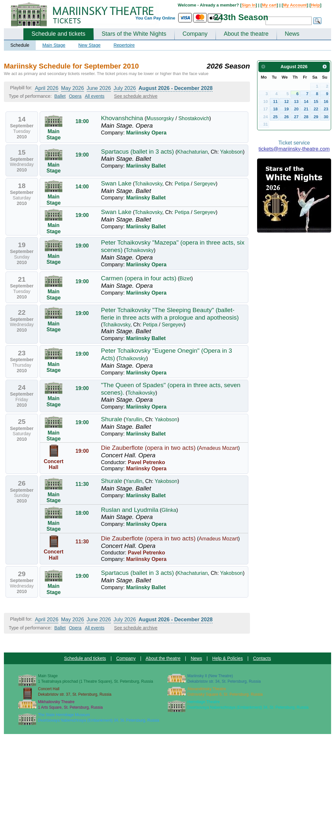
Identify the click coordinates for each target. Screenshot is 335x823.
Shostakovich (193, 118)
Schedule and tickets (58, 34)
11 (275, 101)
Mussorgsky (160, 118)
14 (306, 101)
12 (286, 101)
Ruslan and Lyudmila (129, 509)
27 (296, 117)
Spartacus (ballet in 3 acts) (137, 151)
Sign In (248, 5)
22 (316, 109)
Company (194, 34)
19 (286, 109)
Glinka (169, 510)
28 (306, 117)
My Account (295, 5)
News (292, 34)
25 (275, 117)
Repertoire (124, 45)
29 (316, 117)
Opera (75, 96)
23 (326, 109)
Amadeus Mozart (218, 448)
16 (326, 101)
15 (316, 101)
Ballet (60, 96)
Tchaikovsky (148, 183)
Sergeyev (205, 183)
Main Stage (53, 45)
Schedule (19, 45)
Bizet (185, 278)
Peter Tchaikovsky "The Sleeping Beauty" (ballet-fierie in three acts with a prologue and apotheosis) (170, 314)
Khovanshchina (122, 118)
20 (296, 109)
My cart (269, 5)
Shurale (111, 419)
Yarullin (133, 419)
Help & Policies (227, 658)
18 (275, 109)
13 (296, 101)
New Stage (89, 45)
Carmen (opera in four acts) (138, 278)
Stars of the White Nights (134, 34)
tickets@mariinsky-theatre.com (294, 149)
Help (315, 5)
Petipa (182, 183)
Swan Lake (116, 183)
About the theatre (246, 34)
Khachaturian (192, 152)
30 (326, 117)
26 (286, 117)
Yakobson (231, 152)
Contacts (262, 658)
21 (306, 109)
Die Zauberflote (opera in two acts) (148, 447)
